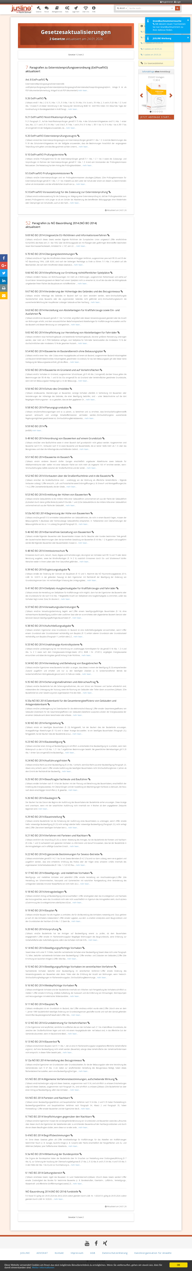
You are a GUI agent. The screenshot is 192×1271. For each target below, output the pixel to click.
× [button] (188, 20)
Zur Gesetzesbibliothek (152, 63)
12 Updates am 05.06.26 (152, 43)
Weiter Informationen (43, 1267)
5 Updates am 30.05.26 (151, 49)
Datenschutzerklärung (115, 1253)
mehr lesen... (83, 90)
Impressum (77, 1253)
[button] (38, 9)
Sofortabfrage (148, 71)
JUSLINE (25, 1253)
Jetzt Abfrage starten (156, 117)
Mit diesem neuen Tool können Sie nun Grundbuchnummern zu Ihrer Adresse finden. (169, 26)
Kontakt (59, 1253)
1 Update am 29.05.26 (151, 54)
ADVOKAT (42, 1253)
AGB (92, 1253)
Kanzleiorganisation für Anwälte (153, 1253)
